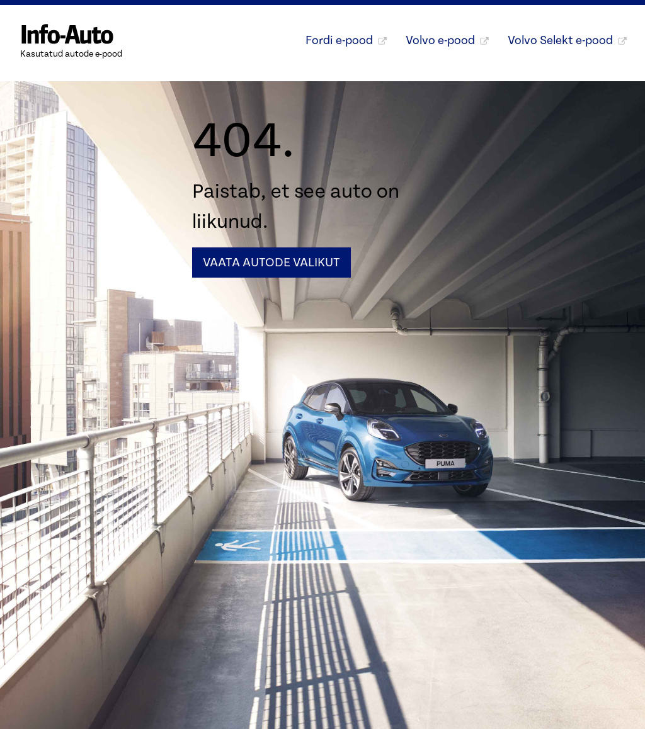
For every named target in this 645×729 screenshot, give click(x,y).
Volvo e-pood (447, 40)
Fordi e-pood (346, 40)
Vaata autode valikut (271, 262)
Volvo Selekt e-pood (567, 40)
